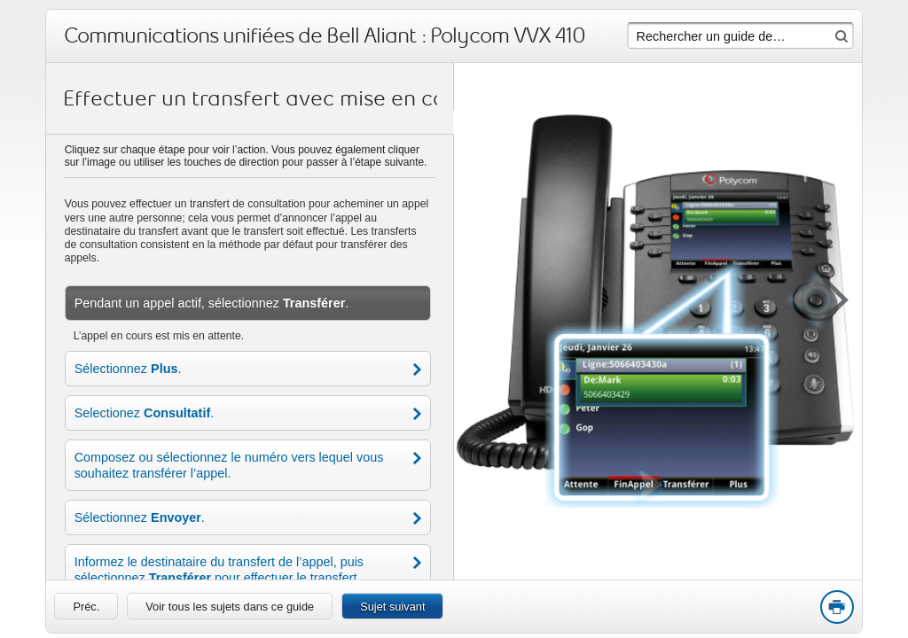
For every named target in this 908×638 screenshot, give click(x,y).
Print (836, 608)
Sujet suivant (392, 606)
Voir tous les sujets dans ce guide (229, 606)
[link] (86, 606)
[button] (826, 296)
